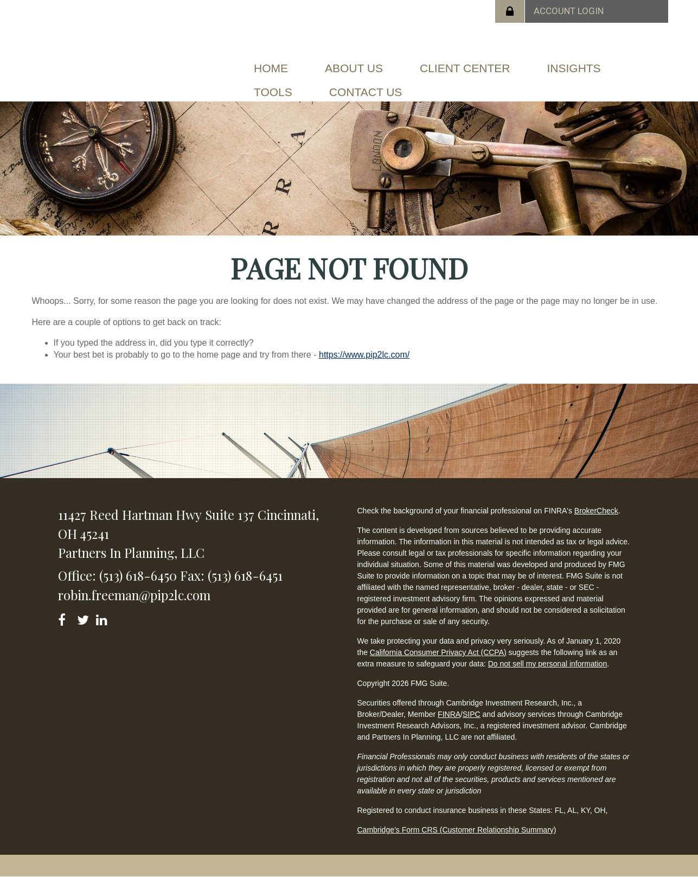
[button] (353, 68)
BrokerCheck (596, 510)
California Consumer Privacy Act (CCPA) (438, 652)
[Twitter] (84, 618)
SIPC (472, 714)
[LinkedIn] (103, 618)
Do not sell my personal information (547, 663)
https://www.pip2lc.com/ (364, 354)
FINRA (449, 714)
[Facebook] (65, 618)
